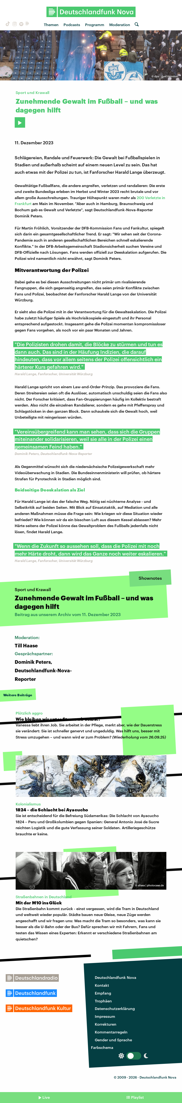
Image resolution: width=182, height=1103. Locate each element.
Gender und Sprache (113, 1040)
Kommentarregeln (111, 1032)
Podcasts (72, 24)
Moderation (119, 24)
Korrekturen (105, 1024)
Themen (51, 24)
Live (46, 1097)
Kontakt (102, 985)
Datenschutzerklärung (115, 1008)
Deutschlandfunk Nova (115, 977)
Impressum (105, 1016)
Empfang (103, 993)
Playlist (137, 1097)
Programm (94, 24)
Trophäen (103, 1001)
